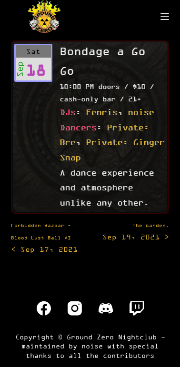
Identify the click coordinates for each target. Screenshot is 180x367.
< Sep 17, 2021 (44, 238)
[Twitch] (137, 308)
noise (141, 112)
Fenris (101, 112)
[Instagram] (75, 308)
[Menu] (164, 16)
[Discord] (106, 308)
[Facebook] (44, 308)
